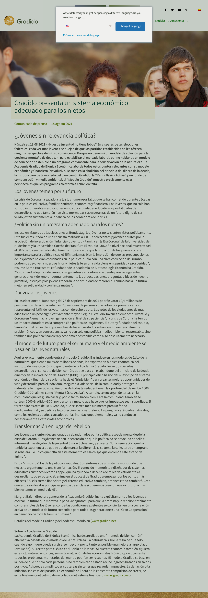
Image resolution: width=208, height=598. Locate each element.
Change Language (130, 26)
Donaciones (178, 21)
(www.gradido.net (103, 521)
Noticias (162, 21)
